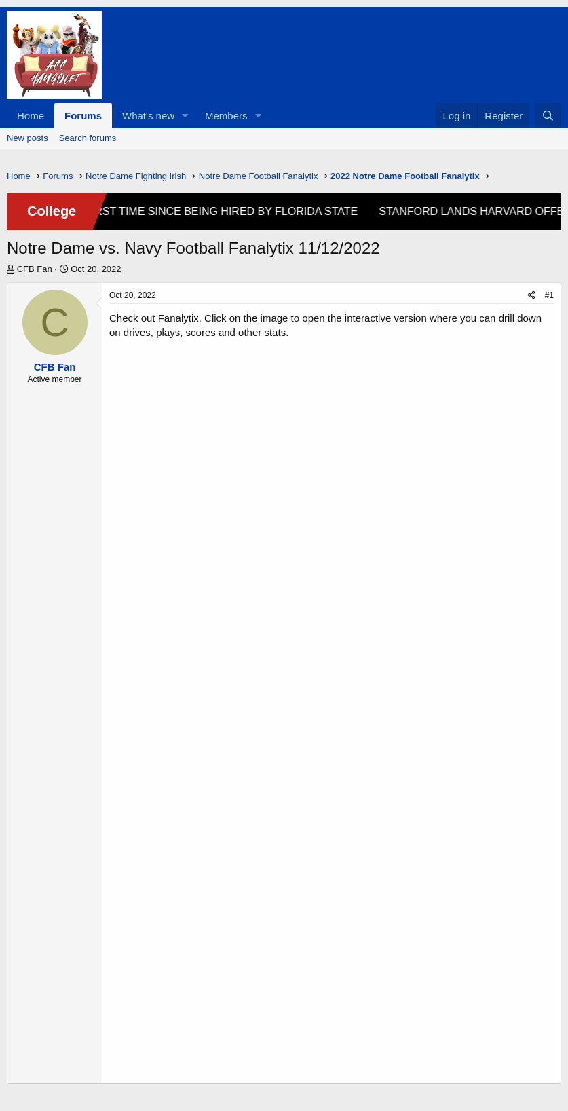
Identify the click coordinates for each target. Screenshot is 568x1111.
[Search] (548, 115)
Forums (83, 115)
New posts (27, 138)
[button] (185, 115)
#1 (549, 295)
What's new (148, 115)
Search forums (88, 138)
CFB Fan (34, 269)
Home (30, 115)
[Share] (531, 295)
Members (226, 115)
